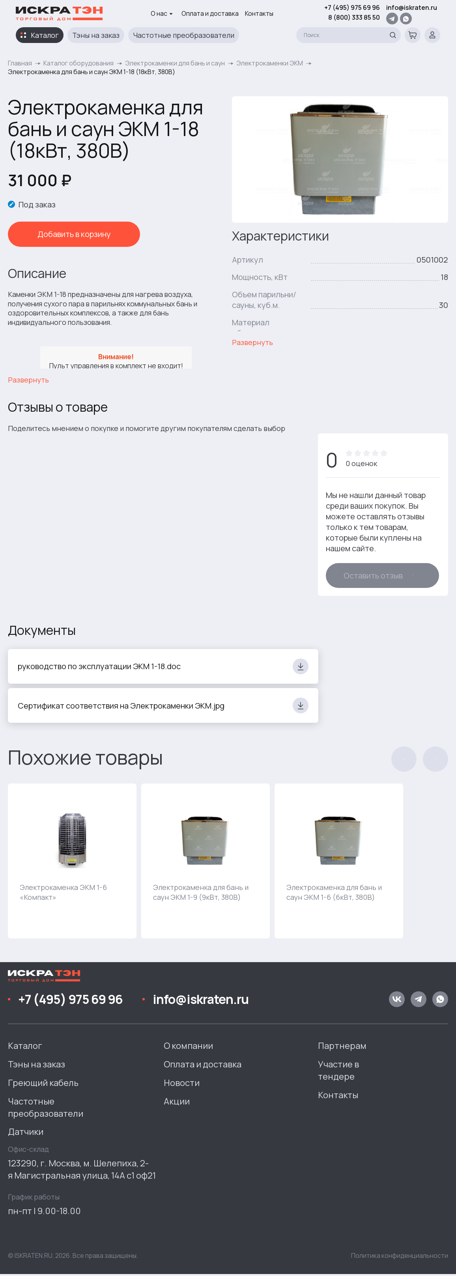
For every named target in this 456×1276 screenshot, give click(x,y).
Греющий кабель (43, 1085)
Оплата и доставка (210, 13)
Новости (182, 1085)
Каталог (45, 35)
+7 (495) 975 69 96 (352, 7)
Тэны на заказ (96, 35)
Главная (20, 63)
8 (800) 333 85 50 (354, 17)
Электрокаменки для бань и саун (175, 63)
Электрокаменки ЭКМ (269, 63)
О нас (162, 13)
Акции (177, 1103)
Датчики (25, 1134)
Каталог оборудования (78, 63)
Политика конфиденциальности (399, 1257)
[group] (72, 862)
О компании (188, 1048)
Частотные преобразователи (183, 35)
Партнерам (342, 1048)
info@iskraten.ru (411, 7)
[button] (404, 761)
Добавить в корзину (63, 234)
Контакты (259, 13)
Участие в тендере (338, 1072)
